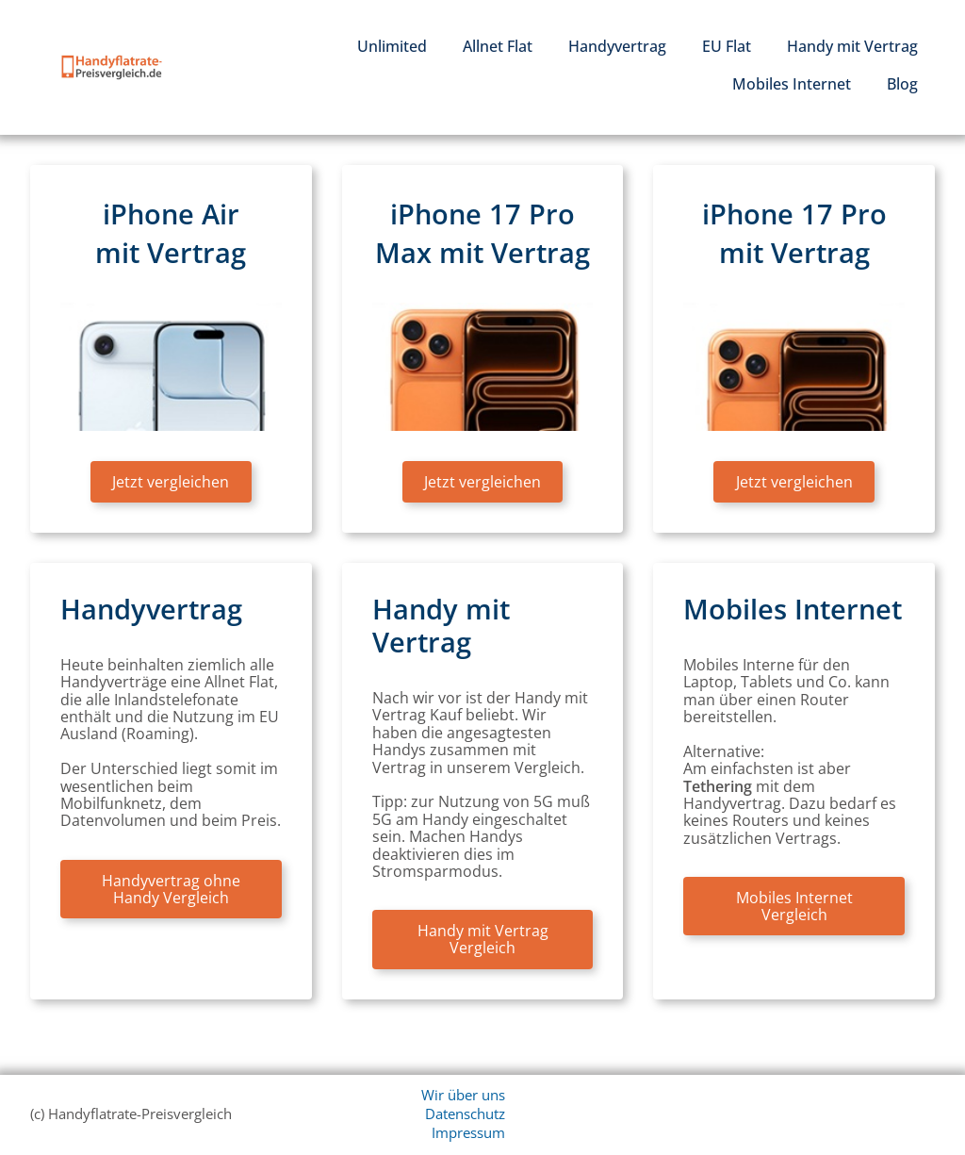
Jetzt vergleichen (170, 481)
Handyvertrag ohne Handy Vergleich (171, 889)
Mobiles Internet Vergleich (794, 906)
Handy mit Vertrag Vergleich (482, 939)
